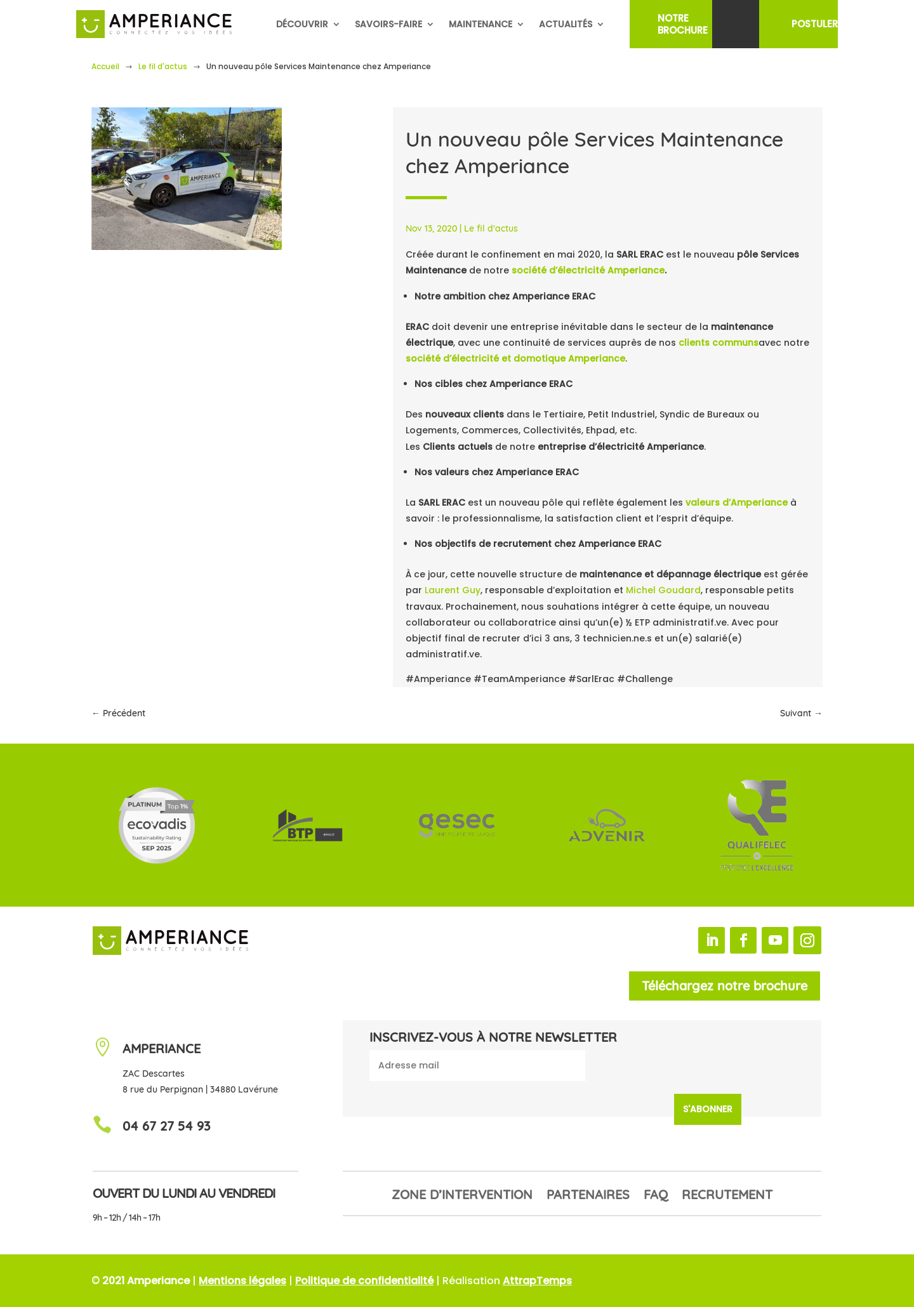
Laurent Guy (452, 590)
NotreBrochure (683, 24)
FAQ (656, 1196)
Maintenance (480, 24)
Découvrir (302, 24)
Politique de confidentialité (364, 1280)
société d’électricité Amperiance (588, 270)
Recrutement (727, 1196)
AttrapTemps (537, 1280)
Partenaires (588, 1196)
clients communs (718, 342)
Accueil (105, 66)
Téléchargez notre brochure (724, 986)
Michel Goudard (663, 590)
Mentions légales (242, 1280)
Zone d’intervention (462, 1196)
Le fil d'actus (162, 66)
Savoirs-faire (388, 24)
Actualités (565, 24)
